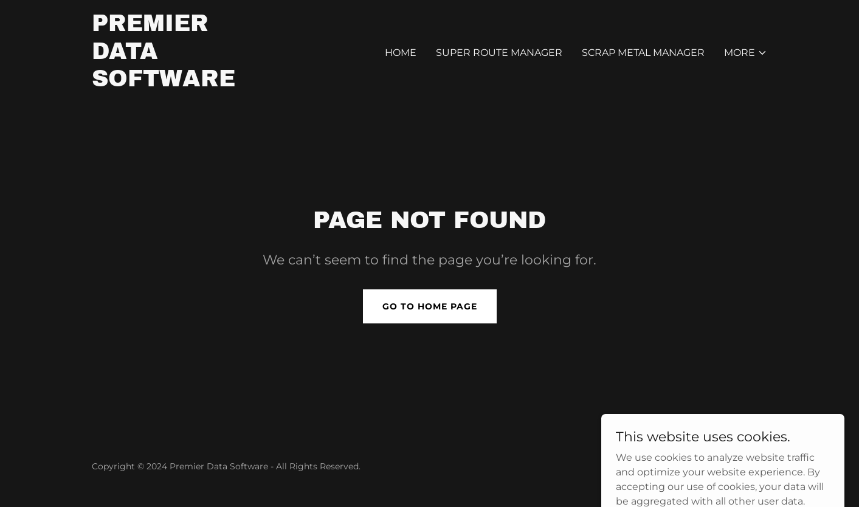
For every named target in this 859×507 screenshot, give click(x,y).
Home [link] (400, 52)
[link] (163, 83)
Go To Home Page (429, 306)
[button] (745, 53)
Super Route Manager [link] (499, 52)
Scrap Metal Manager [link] (643, 52)
